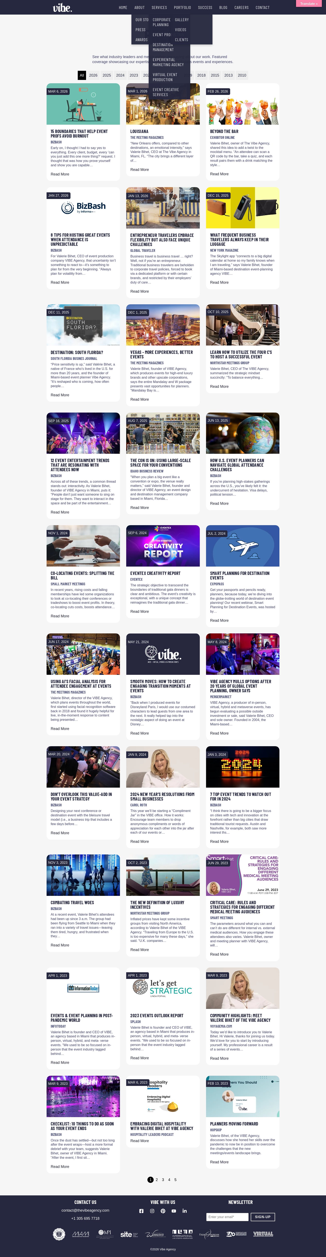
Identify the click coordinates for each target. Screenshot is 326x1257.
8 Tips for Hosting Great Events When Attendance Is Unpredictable (80, 239)
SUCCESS (205, 7)
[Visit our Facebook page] (141, 1211)
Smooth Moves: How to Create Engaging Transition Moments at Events (160, 686)
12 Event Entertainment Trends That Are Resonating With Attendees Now (80, 465)
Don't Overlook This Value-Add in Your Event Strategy (81, 796)
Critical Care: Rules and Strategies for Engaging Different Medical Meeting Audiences (242, 907)
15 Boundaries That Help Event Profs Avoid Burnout (79, 133)
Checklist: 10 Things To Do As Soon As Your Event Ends (82, 1126)
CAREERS (242, 7)
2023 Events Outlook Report (156, 1015)
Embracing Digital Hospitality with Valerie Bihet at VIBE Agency (161, 1126)
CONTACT (263, 7)
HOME (123, 7)
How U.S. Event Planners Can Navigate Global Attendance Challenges (237, 465)
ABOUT (140, 7)
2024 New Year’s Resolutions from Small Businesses (162, 796)
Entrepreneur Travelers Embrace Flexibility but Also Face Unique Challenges (162, 239)
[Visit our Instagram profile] (152, 1211)
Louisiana (139, 131)
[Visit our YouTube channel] (174, 1211)
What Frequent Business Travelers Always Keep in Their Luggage (239, 239)
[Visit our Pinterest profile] (163, 1211)
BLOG (223, 7)
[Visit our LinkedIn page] (184, 1211)
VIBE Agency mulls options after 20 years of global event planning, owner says (240, 686)
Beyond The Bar (224, 131)
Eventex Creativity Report (155, 573)
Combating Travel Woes (72, 902)
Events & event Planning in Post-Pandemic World (82, 1018)
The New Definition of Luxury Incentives (157, 905)
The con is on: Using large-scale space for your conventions (160, 462)
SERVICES (159, 7)
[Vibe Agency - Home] (62, 7)
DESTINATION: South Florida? (77, 352)
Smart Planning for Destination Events (240, 575)
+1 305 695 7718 (85, 1218)
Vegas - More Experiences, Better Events (161, 354)
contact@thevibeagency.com (85, 1210)
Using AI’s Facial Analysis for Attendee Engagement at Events (81, 684)
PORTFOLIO (182, 7)
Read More (60, 174)
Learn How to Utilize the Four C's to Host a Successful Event (241, 354)
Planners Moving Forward (234, 1123)
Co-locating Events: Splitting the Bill (82, 575)
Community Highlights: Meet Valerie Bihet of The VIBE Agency (240, 1018)
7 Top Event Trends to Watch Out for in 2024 (240, 796)
